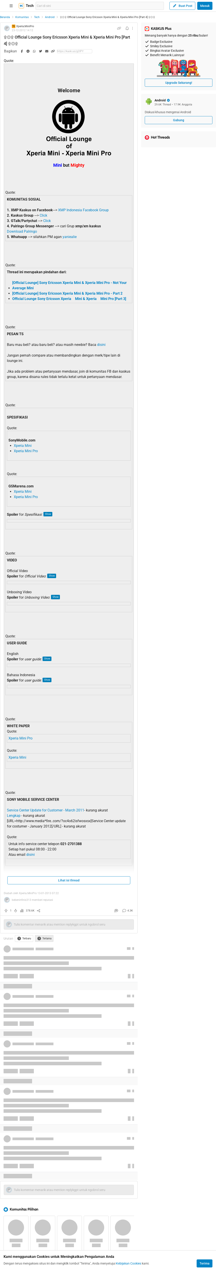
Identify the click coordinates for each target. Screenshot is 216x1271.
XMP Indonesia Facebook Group (83, 210)
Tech (37, 17)
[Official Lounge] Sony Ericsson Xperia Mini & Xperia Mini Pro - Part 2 (67, 293)
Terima (205, 1263)
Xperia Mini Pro (26, 451)
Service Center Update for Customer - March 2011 (45, 810)
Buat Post (182, 6)
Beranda (5, 17)
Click (43, 215)
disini (101, 345)
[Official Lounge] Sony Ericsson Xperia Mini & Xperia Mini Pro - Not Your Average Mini (69, 285)
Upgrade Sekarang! (178, 82)
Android (50, 17)
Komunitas (22, 17)
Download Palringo (22, 231)
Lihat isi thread (68, 880)
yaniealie (70, 237)
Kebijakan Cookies (128, 1263)
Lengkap (13, 815)
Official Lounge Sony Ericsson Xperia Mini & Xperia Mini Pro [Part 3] (69, 299)
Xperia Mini (23, 446)
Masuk (205, 6)
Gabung (178, 120)
